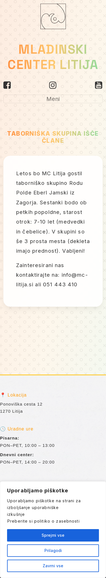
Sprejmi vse (53, 535)
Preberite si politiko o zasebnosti (43, 521)
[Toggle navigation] (53, 99)
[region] (53, 529)
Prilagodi (53, 550)
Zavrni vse (53, 565)
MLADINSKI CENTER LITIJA (53, 57)
